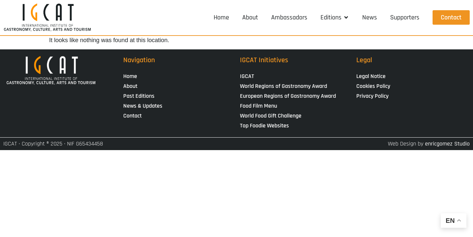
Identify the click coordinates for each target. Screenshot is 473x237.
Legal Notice (371, 76)
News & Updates (142, 106)
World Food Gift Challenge (270, 115)
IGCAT (247, 76)
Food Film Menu (258, 106)
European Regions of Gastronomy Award (288, 96)
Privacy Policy (372, 96)
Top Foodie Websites (264, 125)
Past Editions (138, 96)
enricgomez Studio (447, 143)
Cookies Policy (373, 86)
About (130, 86)
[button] (335, 17)
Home (130, 76)
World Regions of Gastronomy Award (283, 86)
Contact (132, 115)
